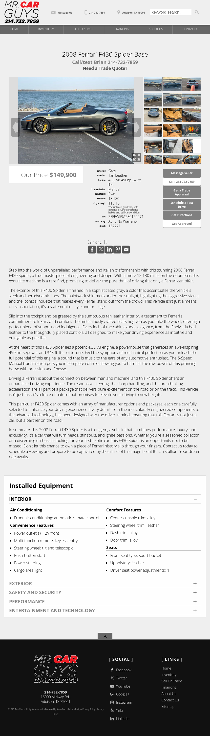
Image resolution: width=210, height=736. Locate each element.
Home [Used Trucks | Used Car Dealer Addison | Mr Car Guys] (14, 29)
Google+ (119, 694)
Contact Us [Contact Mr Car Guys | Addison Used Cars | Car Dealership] (191, 29)
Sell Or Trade (171, 681)
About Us (168, 693)
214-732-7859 (55, 692)
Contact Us (170, 700)
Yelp (116, 710)
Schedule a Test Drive (181, 205)
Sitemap (167, 706)
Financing (168, 687)
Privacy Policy (89, 709)
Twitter (118, 678)
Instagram (120, 702)
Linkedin (119, 718)
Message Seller (181, 173)
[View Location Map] (130, 10)
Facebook (120, 670)
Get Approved (182, 224)
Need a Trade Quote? (105, 68)
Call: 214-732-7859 (182, 182)
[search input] (170, 12)
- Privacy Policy (73, 709)
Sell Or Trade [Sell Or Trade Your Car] (83, 29)
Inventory (168, 674)
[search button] (196, 12)
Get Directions (181, 215)
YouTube (119, 686)
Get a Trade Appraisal (181, 192)
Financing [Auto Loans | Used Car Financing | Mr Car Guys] (121, 29)
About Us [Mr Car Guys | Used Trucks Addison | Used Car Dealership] (156, 29)
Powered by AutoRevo (55, 709)
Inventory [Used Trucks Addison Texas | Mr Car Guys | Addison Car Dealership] (46, 29)
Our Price (34, 174)
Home (166, 668)
